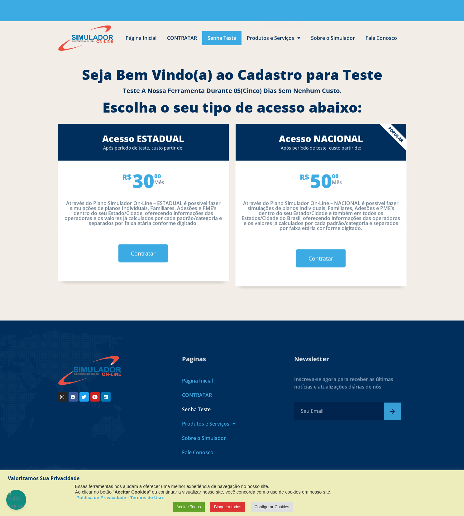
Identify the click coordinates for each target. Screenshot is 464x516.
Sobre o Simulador (333, 40)
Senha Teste (222, 40)
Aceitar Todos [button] (188, 506)
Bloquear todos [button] (227, 506)
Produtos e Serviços (273, 40)
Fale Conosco (381, 40)
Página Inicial (141, 40)
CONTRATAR (182, 40)
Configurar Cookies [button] (272, 506)
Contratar (143, 281)
